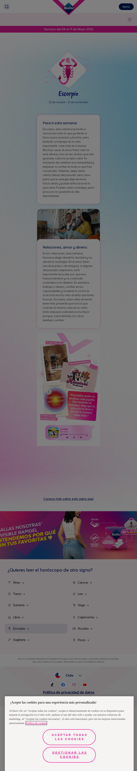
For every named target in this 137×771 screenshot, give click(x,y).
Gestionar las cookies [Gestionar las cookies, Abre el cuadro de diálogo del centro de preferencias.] (69, 754)
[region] (69, 733)
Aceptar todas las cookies (70, 737)
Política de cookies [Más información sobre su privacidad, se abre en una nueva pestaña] (36, 723)
